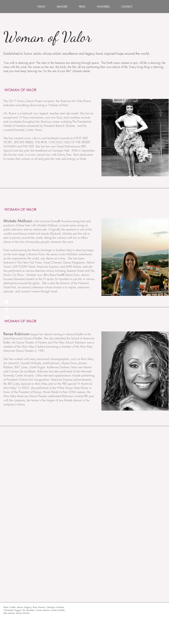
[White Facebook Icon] (6, 309)
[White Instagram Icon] (6, 317)
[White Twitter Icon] (6, 302)
